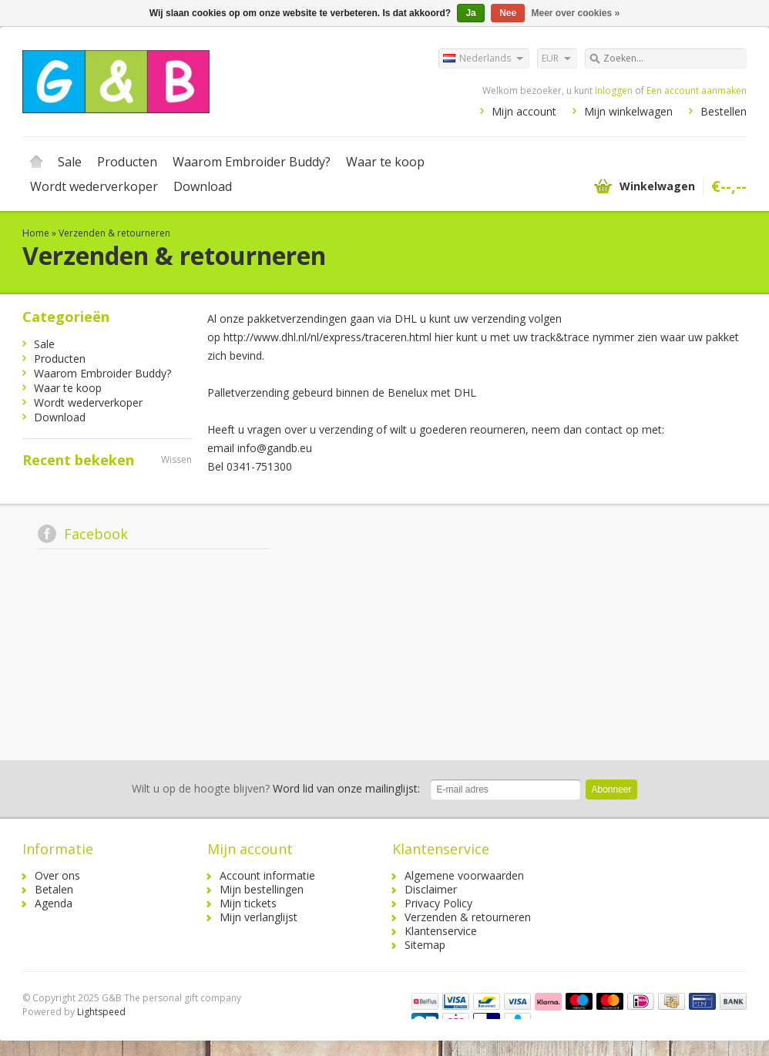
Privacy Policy (438, 903)
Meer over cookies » (576, 13)
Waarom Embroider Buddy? (252, 161)
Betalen (54, 889)
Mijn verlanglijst (258, 917)
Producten (127, 161)
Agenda (53, 903)
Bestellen (723, 111)
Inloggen (614, 90)
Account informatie (267, 875)
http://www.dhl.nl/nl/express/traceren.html (327, 337)
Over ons (57, 875)
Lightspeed (101, 1011)
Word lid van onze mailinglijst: (276, 788)
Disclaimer (431, 889)
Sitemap (425, 944)
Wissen (176, 459)
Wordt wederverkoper (94, 186)
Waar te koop (385, 161)
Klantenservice (441, 931)
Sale (70, 161)
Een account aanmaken (696, 90)
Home (36, 161)
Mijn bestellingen (262, 889)
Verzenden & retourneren (114, 233)
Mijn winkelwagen (628, 111)
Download (202, 186)
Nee (507, 13)
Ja (470, 13)
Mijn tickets (248, 903)
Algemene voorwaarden (464, 875)
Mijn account (524, 111)
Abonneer (611, 789)
